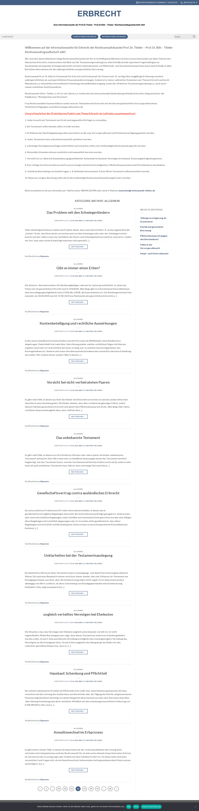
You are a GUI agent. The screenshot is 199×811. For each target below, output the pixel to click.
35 (97, 788)
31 (71, 788)
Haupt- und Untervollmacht (154, 253)
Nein (136, 807)
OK (128, 807)
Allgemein (78, 208)
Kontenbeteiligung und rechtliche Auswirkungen (78, 323)
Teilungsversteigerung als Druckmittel (153, 220)
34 (91, 788)
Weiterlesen (78, 246)
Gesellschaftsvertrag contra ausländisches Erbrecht (78, 493)
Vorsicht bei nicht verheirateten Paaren (78, 382)
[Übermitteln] (194, 36)
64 (110, 788)
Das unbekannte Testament (78, 437)
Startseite (7, 37)
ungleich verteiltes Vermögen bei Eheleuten (78, 614)
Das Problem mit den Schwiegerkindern (78, 212)
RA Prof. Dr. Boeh (94, 220)
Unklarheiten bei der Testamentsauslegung (78, 555)
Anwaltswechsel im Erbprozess (78, 732)
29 (58, 788)
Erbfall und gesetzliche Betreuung (151, 228)
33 (84, 788)
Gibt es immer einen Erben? (78, 268)
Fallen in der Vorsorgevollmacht (150, 246)
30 (65, 788)
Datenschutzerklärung (151, 807)
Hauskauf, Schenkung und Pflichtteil (78, 673)
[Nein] (195, 807)
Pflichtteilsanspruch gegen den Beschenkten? (153, 237)
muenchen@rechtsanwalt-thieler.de (136, 190)
